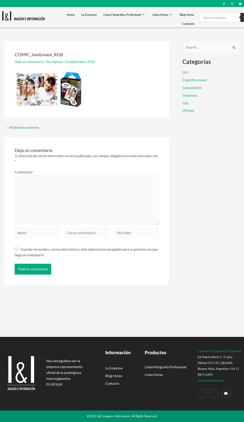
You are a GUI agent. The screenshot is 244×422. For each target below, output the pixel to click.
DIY (185, 72)
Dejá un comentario (29, 62)
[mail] (240, 3)
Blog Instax (187, 14)
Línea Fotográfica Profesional (124, 15)
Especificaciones (194, 80)
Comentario (24, 172)
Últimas (188, 110)
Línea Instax (162, 15)
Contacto (188, 24)
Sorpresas (189, 95)
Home (71, 14)
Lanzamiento (192, 88)
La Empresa (89, 14)
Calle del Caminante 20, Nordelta (219, 351)
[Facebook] (224, 3)
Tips (185, 103)
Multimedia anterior (22, 127)
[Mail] (225, 393)
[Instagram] (232, 3)
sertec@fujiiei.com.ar (211, 380)
